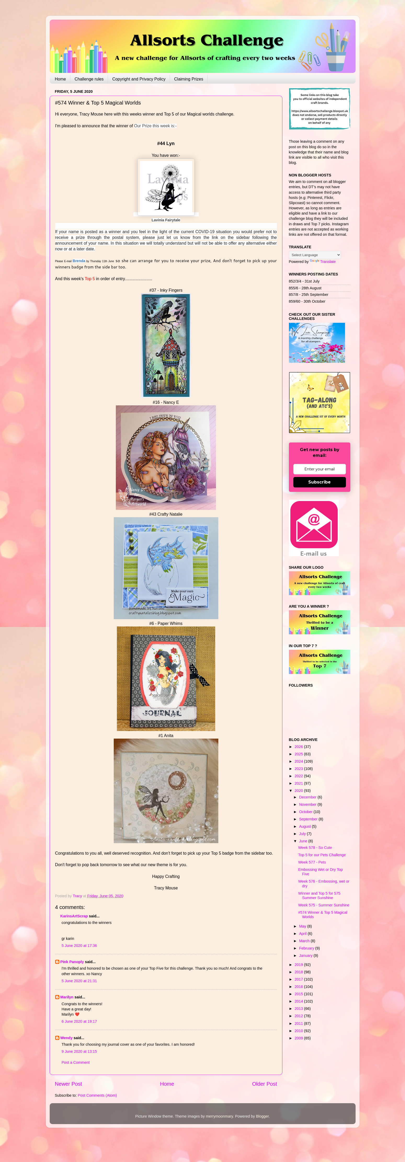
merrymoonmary (219, 1116)
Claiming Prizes (188, 79)
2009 (299, 1038)
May (303, 926)
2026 (299, 747)
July (303, 834)
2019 (299, 965)
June (303, 841)
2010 (299, 1031)
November (308, 804)
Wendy (66, 1038)
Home (60, 79)
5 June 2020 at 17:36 (79, 946)
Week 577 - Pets (312, 862)
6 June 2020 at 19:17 (79, 1021)
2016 (299, 987)
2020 (299, 791)
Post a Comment (76, 1062)
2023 (299, 769)
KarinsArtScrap (74, 916)
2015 (299, 994)
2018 (299, 972)
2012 (299, 1016)
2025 (299, 754)
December (308, 797)
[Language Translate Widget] (315, 255)
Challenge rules (89, 79)
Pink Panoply (72, 962)
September (308, 819)
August (305, 826)
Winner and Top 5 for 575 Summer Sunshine (319, 895)
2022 (299, 776)
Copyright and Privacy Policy (139, 79)
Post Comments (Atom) (97, 1095)
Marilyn (66, 997)
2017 (299, 979)
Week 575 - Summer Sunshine (323, 905)
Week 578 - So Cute (315, 847)
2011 (299, 1023)
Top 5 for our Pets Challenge (322, 855)
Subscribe (319, 482)
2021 (299, 783)
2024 (299, 761)
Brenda (79, 261)
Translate (323, 262)
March (305, 941)
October (306, 812)
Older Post (264, 1084)
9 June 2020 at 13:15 (79, 1051)
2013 (299, 1008)
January (306, 955)
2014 (299, 1001)
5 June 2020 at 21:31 (79, 981)
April (303, 933)
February (307, 948)
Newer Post (68, 1084)
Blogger (262, 1116)
